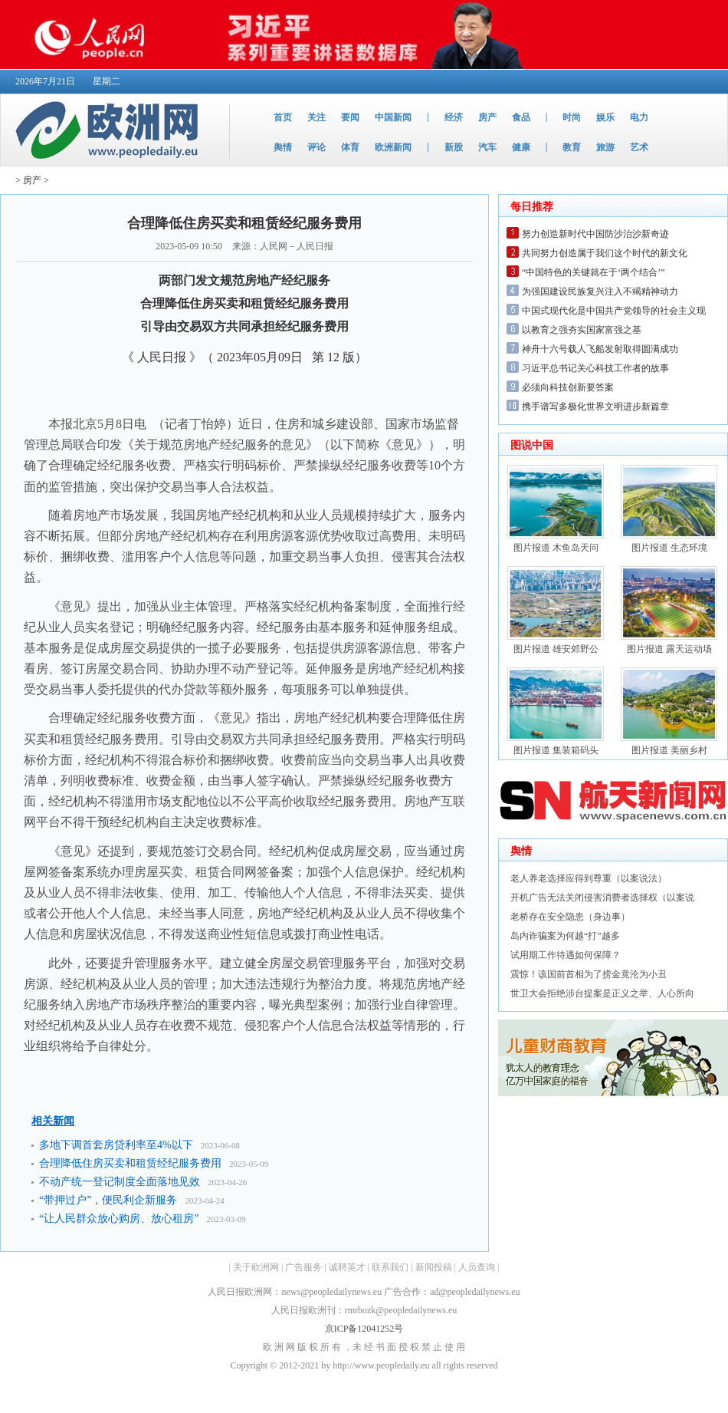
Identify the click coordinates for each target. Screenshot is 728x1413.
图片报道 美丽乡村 (669, 750)
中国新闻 (393, 117)
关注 (316, 117)
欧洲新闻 (393, 147)
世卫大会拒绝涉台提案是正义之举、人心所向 (602, 993)
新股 (453, 147)
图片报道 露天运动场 (669, 649)
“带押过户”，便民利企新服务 (108, 1200)
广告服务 (303, 1267)
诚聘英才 (347, 1267)
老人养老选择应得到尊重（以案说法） (588, 878)
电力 (639, 117)
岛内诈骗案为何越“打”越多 (565, 935)
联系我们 (390, 1267)
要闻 (350, 117)
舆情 (283, 147)
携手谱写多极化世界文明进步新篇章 (595, 406)
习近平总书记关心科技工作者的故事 (595, 368)
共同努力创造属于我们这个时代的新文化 (604, 253)
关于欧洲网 (256, 1267)
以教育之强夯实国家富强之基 (581, 329)
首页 (283, 117)
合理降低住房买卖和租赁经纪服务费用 (130, 1163)
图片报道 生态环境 (669, 547)
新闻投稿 (433, 1267)
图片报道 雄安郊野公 (555, 649)
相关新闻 (52, 1121)
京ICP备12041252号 (364, 1328)
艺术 (639, 147)
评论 (316, 147)
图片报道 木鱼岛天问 (555, 547)
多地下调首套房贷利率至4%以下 (116, 1145)
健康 (521, 147)
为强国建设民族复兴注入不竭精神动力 (600, 291)
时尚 (571, 117)
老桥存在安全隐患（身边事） (570, 916)
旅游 (605, 147)
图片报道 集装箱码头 (555, 750)
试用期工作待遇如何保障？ (565, 955)
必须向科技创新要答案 (568, 387)
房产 (487, 117)
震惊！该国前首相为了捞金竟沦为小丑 (588, 974)
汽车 (487, 147)
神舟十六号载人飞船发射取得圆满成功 (600, 349)
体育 (350, 147)
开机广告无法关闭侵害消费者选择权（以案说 (602, 897)
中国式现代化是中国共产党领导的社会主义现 (614, 310)
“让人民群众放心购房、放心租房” (118, 1218)
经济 (453, 117)
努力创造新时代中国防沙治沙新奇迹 (595, 234)
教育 (571, 147)
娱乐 (605, 117)
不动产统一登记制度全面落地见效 (119, 1181)
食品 (521, 117)
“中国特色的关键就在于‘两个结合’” (593, 272)
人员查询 (476, 1267)
